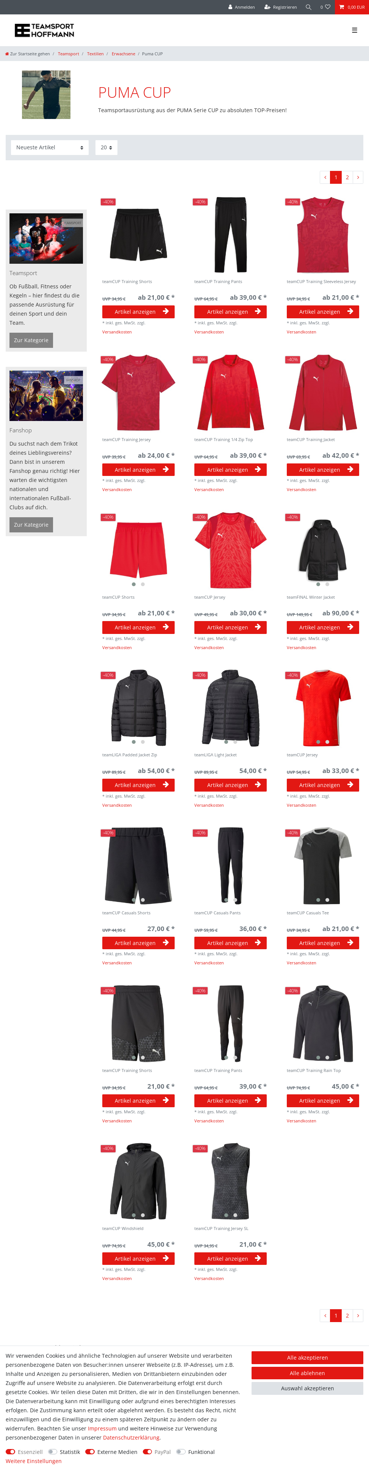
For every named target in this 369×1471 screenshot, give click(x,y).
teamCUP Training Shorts (127, 281)
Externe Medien (117, 1451)
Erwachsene (123, 53)
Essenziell (30, 1451)
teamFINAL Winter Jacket (311, 597)
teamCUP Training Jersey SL (221, 1228)
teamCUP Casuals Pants (217, 913)
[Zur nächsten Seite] (358, 177)
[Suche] (308, 7)
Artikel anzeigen (142, 311)
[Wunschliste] (325, 7)
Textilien (95, 53)
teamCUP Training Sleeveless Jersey (321, 281)
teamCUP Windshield (123, 1228)
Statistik (70, 1451)
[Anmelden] (241, 7)
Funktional (201, 1451)
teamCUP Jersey (209, 597)
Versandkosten (117, 332)
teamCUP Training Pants (218, 281)
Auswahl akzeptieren (307, 1388)
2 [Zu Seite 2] (347, 177)
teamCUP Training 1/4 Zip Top (223, 439)
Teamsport (68, 53)
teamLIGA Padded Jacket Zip (129, 755)
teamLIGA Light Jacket (215, 755)
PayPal (163, 1451)
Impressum (102, 1428)
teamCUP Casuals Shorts (126, 913)
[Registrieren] (280, 7)
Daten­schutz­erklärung (131, 1437)
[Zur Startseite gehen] (27, 53)
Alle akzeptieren (307, 1357)
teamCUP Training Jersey (126, 439)
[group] (138, 550)
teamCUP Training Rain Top (314, 1070)
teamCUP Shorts (118, 597)
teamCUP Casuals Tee (308, 913)
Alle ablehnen (307, 1373)
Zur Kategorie (31, 340)
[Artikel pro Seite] (106, 147)
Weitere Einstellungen (34, 1461)
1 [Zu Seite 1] (336, 177)
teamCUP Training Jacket (311, 439)
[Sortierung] (50, 147)
